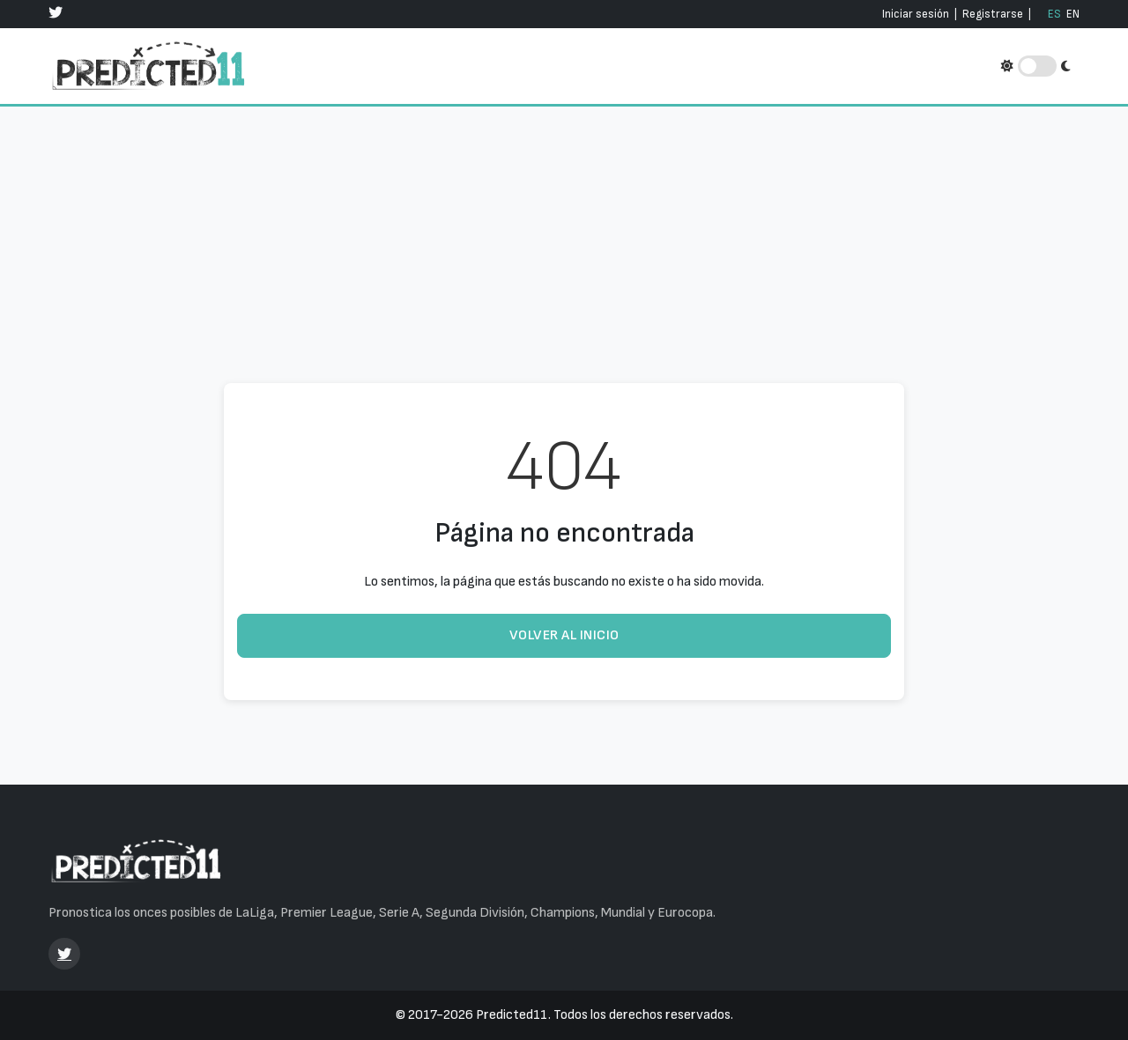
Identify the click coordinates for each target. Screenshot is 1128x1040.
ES (1054, 14)
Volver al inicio (564, 635)
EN (1073, 14)
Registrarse (992, 14)
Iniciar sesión (915, 14)
